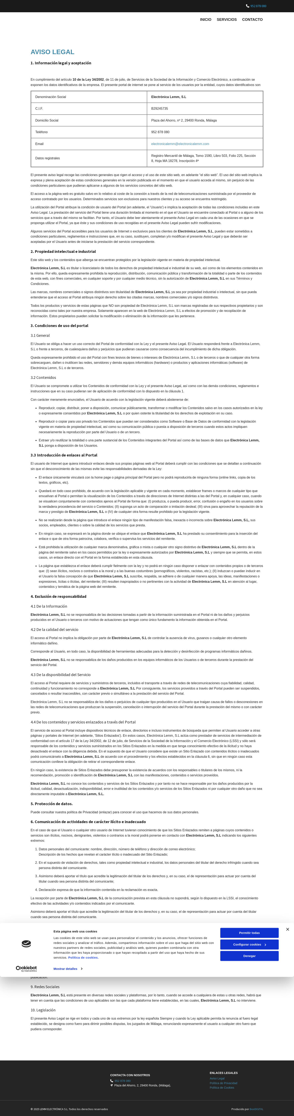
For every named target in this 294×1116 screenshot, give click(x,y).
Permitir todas (249, 1072)
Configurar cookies (249, 1083)
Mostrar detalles (65, 1108)
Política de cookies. (83, 1096)
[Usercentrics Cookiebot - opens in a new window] (26, 1108)
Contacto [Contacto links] (253, 19)
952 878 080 (258, 6)
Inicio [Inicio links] (205, 19)
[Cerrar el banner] (287, 1068)
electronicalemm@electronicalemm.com (180, 142)
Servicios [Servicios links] (227, 19)
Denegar (249, 1095)
